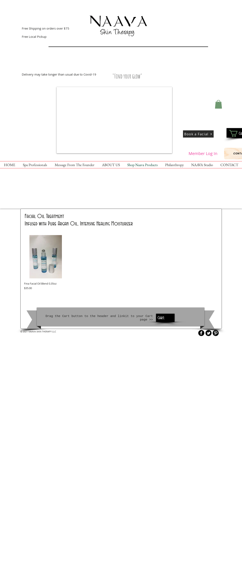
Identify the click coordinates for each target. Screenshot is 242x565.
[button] (218, 104)
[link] (164, 317)
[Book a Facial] (198, 134)
